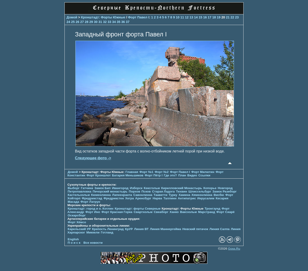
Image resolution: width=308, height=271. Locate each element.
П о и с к (74, 242)
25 (73, 22)
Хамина (184, 195)
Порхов (134, 191)
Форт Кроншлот (99, 175)
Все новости (93, 242)
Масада (73, 201)
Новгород (225, 188)
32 (105, 22)
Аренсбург (143, 198)
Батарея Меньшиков (128, 175)
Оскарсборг (77, 215)
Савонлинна (142, 195)
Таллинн (170, 198)
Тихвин (181, 191)
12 (187, 17)
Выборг (74, 188)
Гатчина (87, 188)
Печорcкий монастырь (110, 191)
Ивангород (120, 188)
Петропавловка (79, 191)
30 (96, 22)
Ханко (174, 212)
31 (100, 22)
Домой (72, 17)
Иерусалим (205, 198)
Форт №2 (162, 172)
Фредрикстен (113, 198)
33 (109, 22)
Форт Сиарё (225, 212)
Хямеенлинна (202, 195)
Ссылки (204, 175)
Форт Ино (92, 212)
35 (118, 22)
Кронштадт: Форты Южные (103, 17)
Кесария (222, 198)
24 (68, 22)
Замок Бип (102, 188)
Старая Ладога (163, 191)
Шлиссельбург (199, 191)
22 (232, 17)
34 (114, 22)
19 (219, 17)
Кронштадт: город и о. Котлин (90, 208)
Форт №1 (146, 172)
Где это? (170, 175)
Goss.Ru (234, 248)
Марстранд (206, 212)
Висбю (219, 195)
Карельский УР (79, 229)
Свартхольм (143, 212)
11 (182, 17)
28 (86, 22)
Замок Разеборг (225, 191)
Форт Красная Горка (116, 212)
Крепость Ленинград (108, 229)
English (73, 239)
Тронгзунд (212, 208)
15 (200, 17)
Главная (132, 172)
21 (228, 17)
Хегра (129, 198)
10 (178, 17)
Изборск (136, 188)
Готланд (107, 232)
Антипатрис (187, 198)
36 (123, 22)
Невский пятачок (195, 229)
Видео (192, 175)
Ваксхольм (188, 212)
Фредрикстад (92, 198)
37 (127, 22)
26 (77, 22)
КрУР (129, 229)
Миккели (93, 232)
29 (91, 22)
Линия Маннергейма (165, 229)
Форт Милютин (202, 172)
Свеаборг (161, 212)
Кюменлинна (101, 195)
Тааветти (160, 195)
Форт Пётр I (153, 175)
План (182, 175)
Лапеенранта (122, 195)
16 (205, 17)
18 (214, 17)
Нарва (157, 198)
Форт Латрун (90, 201)
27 (82, 22)
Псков (146, 191)
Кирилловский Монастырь (181, 188)
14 (196, 17)
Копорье (209, 188)
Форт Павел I (138, 17)
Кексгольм (152, 188)
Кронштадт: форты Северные (138, 208)
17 (209, 17)
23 (237, 17)
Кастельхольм (79, 195)
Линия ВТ (141, 229)
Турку (173, 195)
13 (191, 17)
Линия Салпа (220, 229)
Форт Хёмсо (77, 222)
